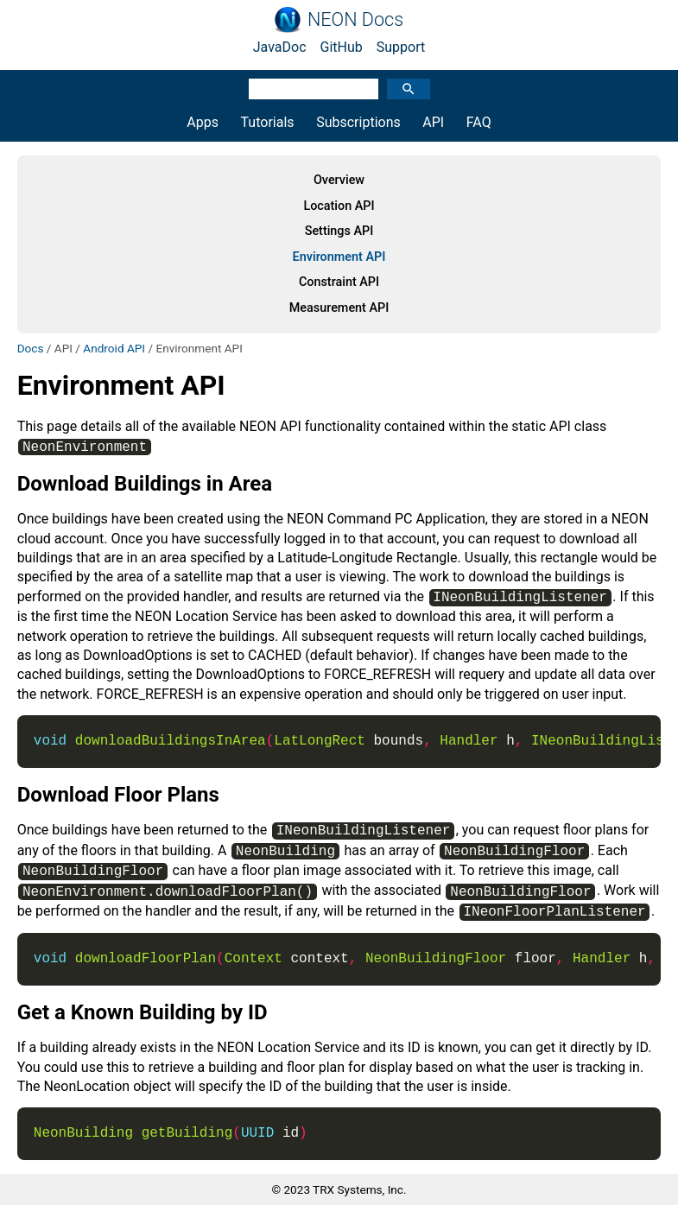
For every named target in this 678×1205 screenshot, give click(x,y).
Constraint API (339, 282)
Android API (114, 348)
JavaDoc (280, 47)
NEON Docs (355, 19)
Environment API (339, 257)
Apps (203, 122)
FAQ (478, 122)
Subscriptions (358, 122)
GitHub (341, 47)
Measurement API (339, 308)
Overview (339, 180)
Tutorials (268, 122)
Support (401, 47)
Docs (30, 348)
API (433, 122)
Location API (338, 206)
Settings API (339, 231)
